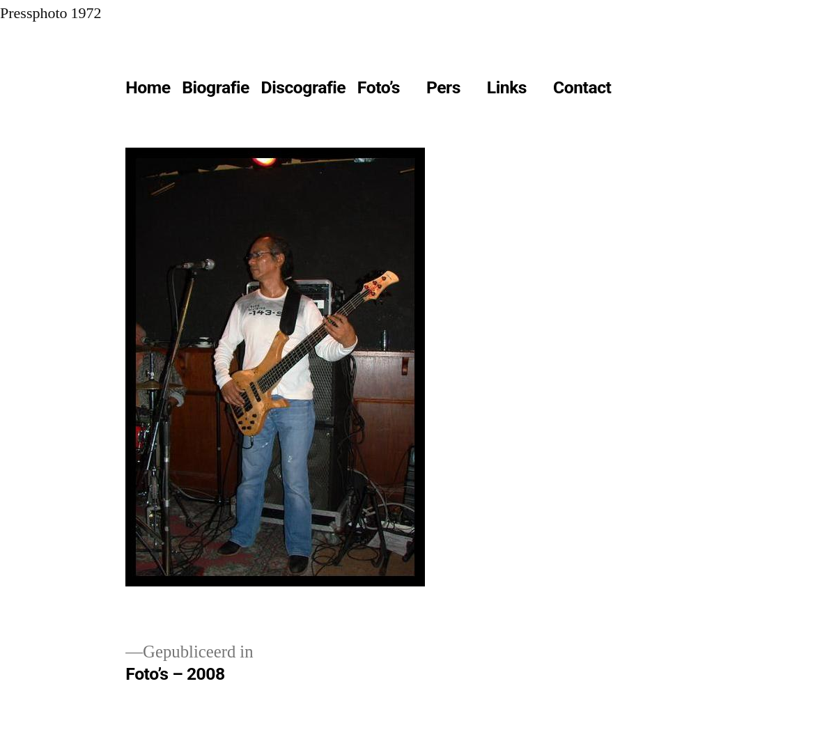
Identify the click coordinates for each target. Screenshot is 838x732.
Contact (582, 87)
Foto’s (378, 87)
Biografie (215, 87)
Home (147, 87)
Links (507, 87)
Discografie (303, 87)
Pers (443, 87)
